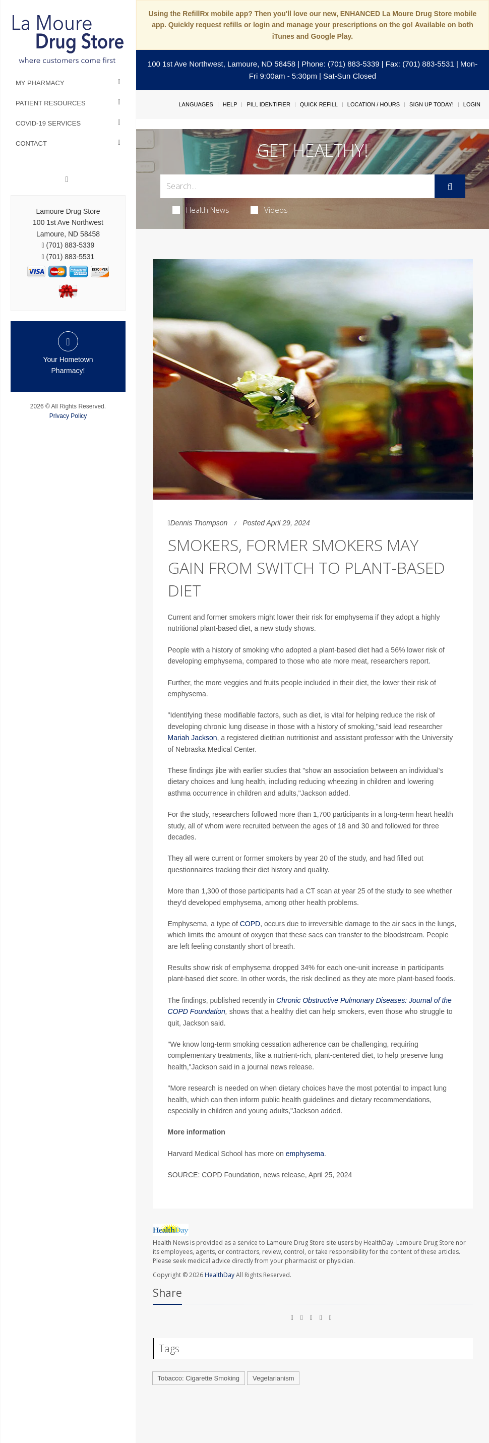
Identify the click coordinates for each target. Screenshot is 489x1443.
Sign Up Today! (431, 104)
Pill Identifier (268, 104)
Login (471, 104)
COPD (250, 924)
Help (230, 104)
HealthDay (219, 1275)
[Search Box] (297, 186)
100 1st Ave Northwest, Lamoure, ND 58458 (221, 63)
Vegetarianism (273, 1378)
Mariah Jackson (192, 738)
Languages (195, 104)
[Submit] (450, 186)
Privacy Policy (68, 415)
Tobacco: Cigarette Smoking (199, 1378)
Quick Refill (319, 104)
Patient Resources (51, 103)
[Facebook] (67, 179)
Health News (200, 210)
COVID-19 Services (48, 123)
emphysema (305, 1154)
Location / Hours (373, 104)
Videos (269, 210)
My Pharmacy (40, 83)
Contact (31, 143)
